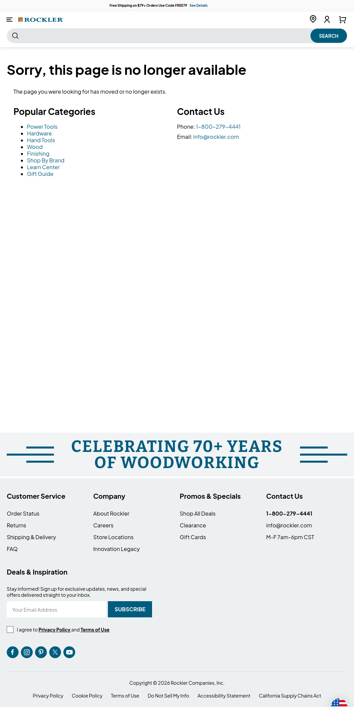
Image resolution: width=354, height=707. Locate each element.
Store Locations (113, 537)
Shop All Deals (197, 513)
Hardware (39, 133)
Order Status (23, 513)
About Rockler (111, 513)
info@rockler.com (216, 136)
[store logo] (40, 19)
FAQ (12, 548)
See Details (198, 5)
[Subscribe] (130, 609)
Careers (103, 525)
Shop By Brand (45, 160)
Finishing (38, 153)
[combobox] (177, 35)
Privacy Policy (48, 696)
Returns (16, 525)
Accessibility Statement (224, 696)
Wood (35, 146)
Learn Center (43, 167)
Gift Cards (193, 537)
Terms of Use (125, 696)
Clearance (193, 525)
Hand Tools (41, 140)
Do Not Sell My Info (168, 696)
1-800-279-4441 (218, 126)
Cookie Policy (87, 696)
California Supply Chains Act (290, 696)
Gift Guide (40, 173)
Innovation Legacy (116, 548)
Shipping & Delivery (31, 537)
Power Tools (42, 126)
